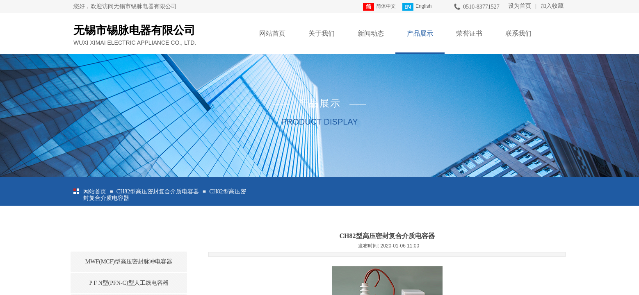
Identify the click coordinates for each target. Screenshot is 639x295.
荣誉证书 (469, 33)
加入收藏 (552, 6)
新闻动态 (371, 33)
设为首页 (519, 6)
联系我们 (518, 33)
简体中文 (379, 7)
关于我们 (321, 33)
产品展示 (420, 33)
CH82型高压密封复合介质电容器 (157, 191)
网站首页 (272, 33)
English (416, 7)
